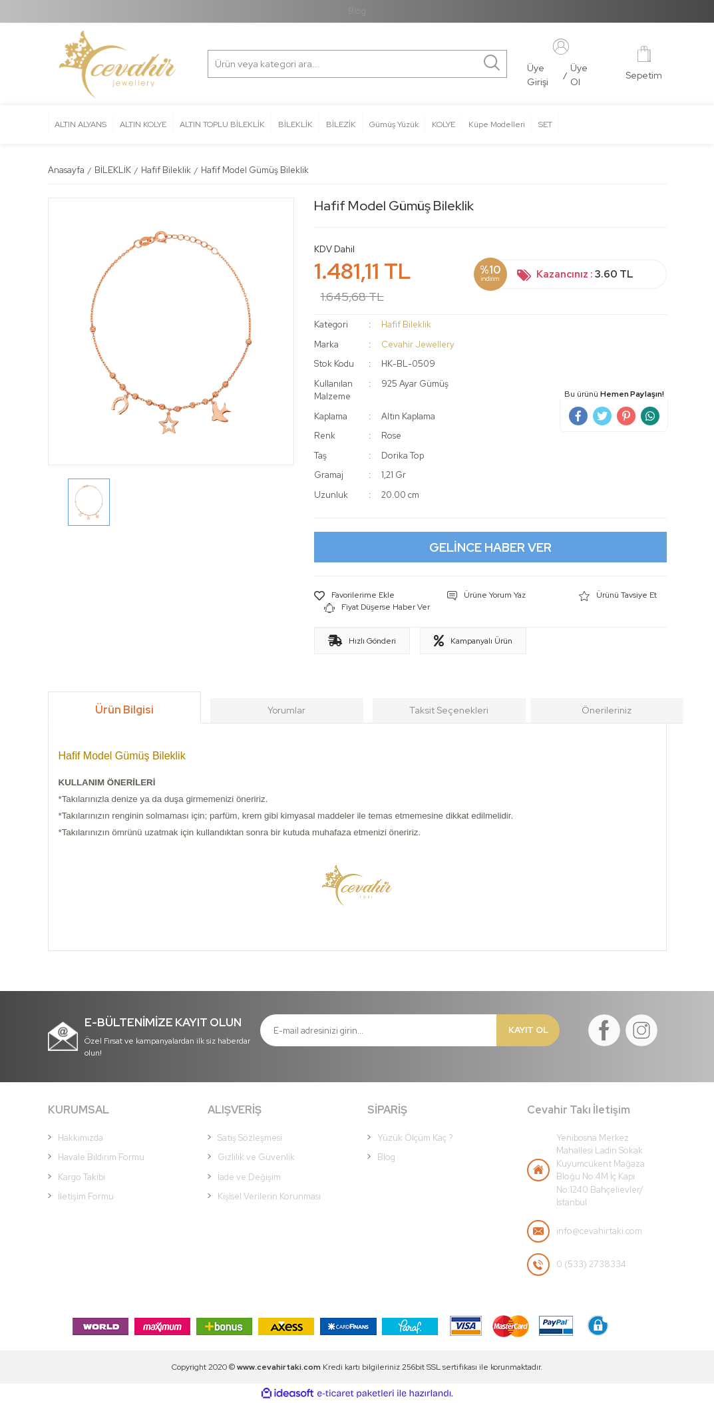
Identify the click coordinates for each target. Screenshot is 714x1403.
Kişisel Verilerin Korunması (269, 1196)
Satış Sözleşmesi (250, 1137)
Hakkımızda (80, 1137)
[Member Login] (561, 46)
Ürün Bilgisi (124, 710)
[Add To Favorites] (354, 596)
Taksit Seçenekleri (448, 710)
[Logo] (117, 64)
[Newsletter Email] (378, 1030)
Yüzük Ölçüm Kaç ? (415, 1137)
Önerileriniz (606, 710)
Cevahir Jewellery (417, 344)
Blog (357, 11)
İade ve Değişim (249, 1177)
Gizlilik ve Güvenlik (256, 1157)
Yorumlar (286, 710)
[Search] (271, 64)
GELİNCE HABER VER (490, 547)
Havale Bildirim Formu (101, 1157)
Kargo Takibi (81, 1177)
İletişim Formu (86, 1196)
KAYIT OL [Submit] (528, 1030)
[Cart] (644, 64)
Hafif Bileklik (406, 324)
